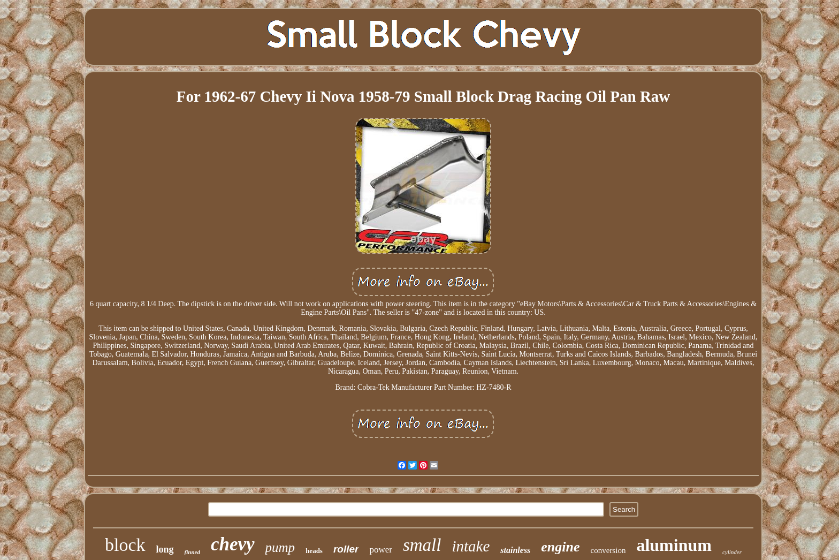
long (165, 549)
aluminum (673, 545)
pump (280, 547)
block (125, 545)
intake (471, 546)
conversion (608, 550)
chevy (233, 544)
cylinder (732, 552)
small (422, 545)
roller (346, 549)
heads (314, 551)
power (380, 549)
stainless (515, 550)
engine (560, 547)
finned (192, 552)
